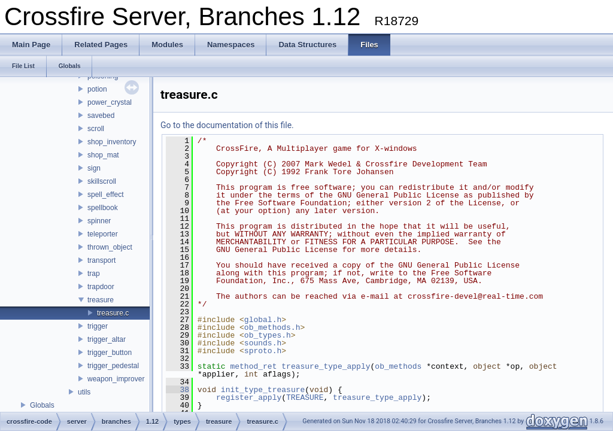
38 (177, 389)
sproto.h (262, 350)
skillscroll (101, 181)
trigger (97, 326)
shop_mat (103, 155)
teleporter (102, 234)
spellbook (102, 208)
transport (101, 260)
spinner (99, 221)
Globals (42, 405)
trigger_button (109, 352)
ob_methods (398, 366)
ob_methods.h (272, 327)
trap (93, 273)
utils (84, 392)
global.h (262, 319)
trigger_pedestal (113, 366)
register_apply (248, 397)
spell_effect (105, 194)
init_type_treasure (263, 389)
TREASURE (304, 397)
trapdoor (100, 287)
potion (97, 89)
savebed (100, 115)
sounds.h (262, 343)
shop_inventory (111, 142)
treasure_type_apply (325, 366)
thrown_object (109, 247)
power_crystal (109, 102)
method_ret (253, 366)
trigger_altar (106, 339)
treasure (100, 300)
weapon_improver (115, 379)
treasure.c (113, 313)
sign (94, 168)
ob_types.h (267, 335)
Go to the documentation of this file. (227, 125)
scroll (95, 129)
